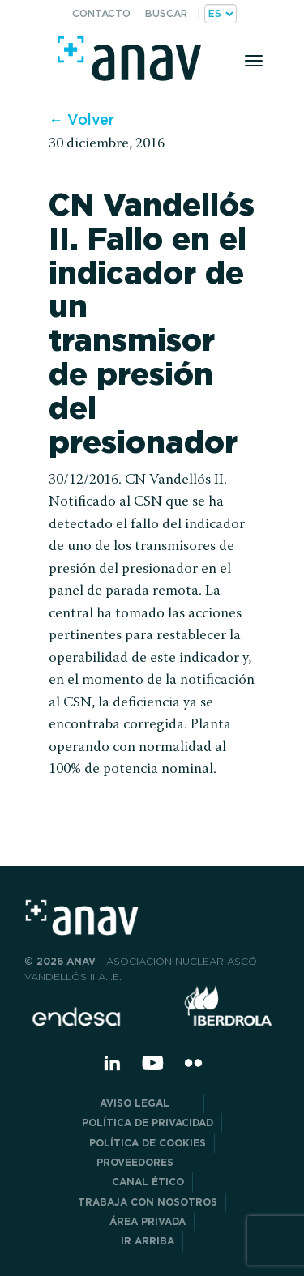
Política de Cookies (147, 1142)
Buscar (166, 13)
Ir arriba (147, 1240)
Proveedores (147, 1162)
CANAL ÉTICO (148, 1181)
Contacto (101, 13)
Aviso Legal (147, 1103)
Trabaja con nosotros (147, 1202)
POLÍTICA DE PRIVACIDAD (147, 1122)
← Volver (81, 119)
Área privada (147, 1221)
